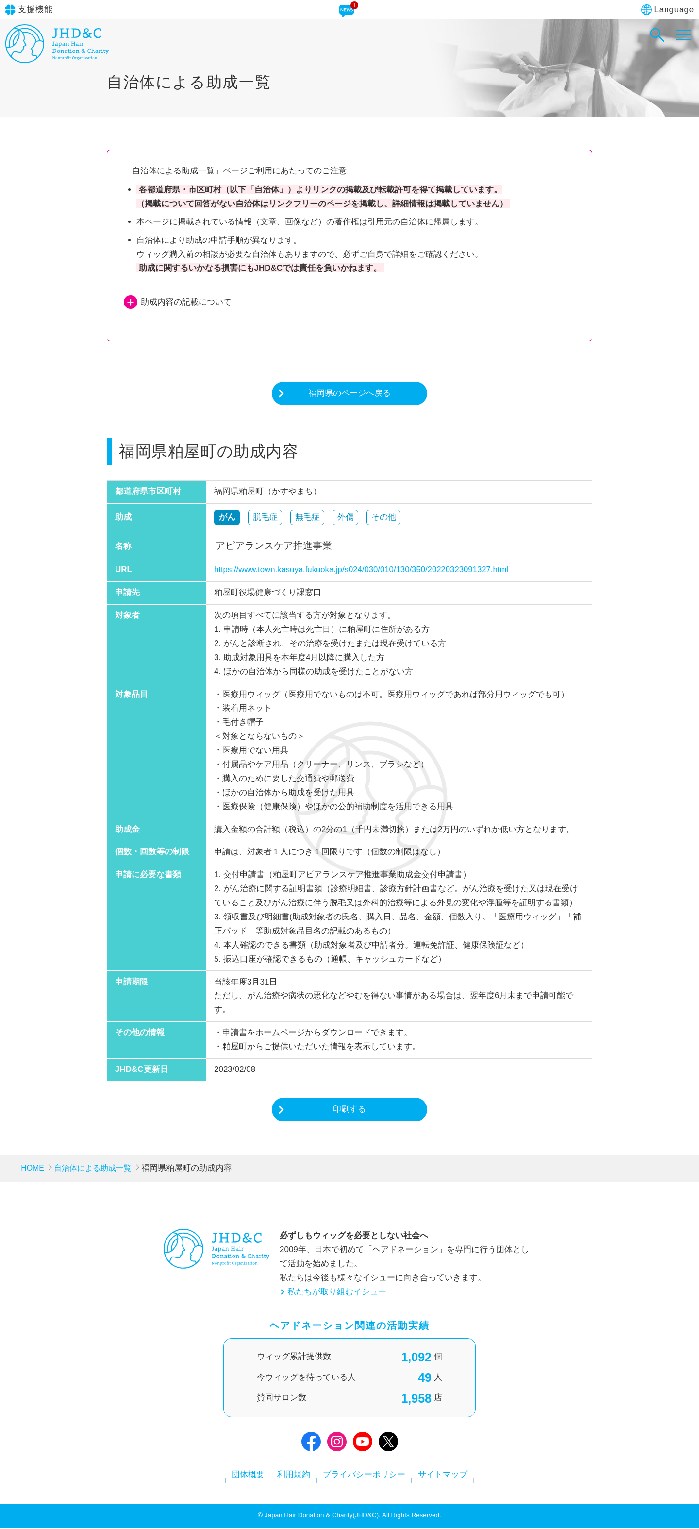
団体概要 (241, 1474)
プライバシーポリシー (366, 1474)
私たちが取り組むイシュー (336, 1292)
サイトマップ (449, 1474)
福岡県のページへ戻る (349, 393)
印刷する (349, 1109)
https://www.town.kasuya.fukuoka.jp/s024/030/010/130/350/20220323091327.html (363, 570)
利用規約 (291, 1474)
